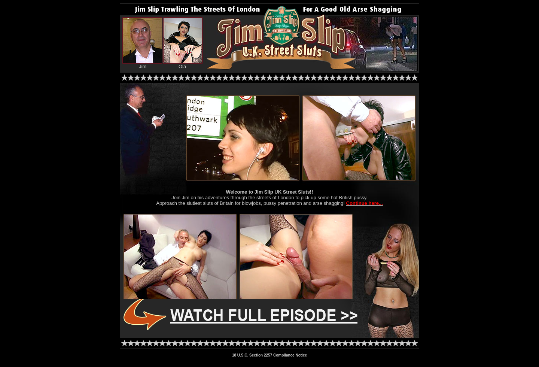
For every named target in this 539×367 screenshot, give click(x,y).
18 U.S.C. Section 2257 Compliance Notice (269, 355)
